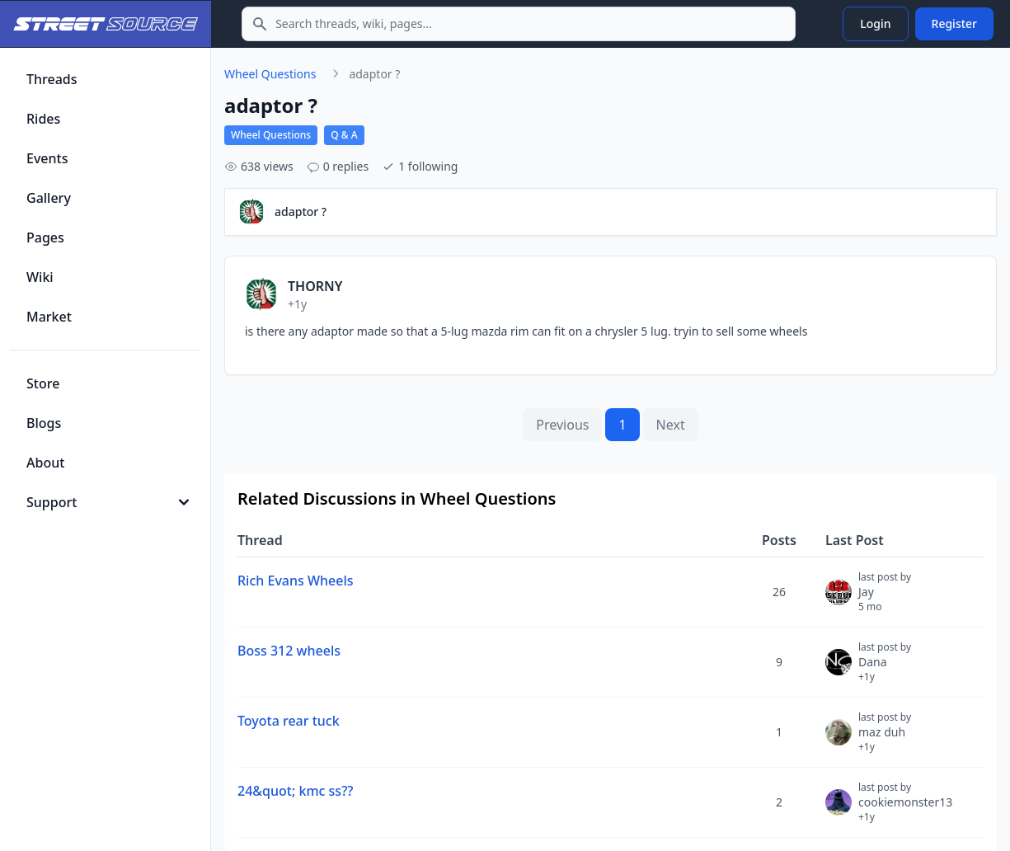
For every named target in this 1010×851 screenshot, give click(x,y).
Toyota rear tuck (288, 721)
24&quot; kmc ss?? (295, 791)
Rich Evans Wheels (295, 580)
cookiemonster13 (905, 809)
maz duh (884, 739)
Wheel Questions (270, 74)
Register (954, 23)
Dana (884, 669)
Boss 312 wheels (289, 651)
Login (875, 23)
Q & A (344, 135)
